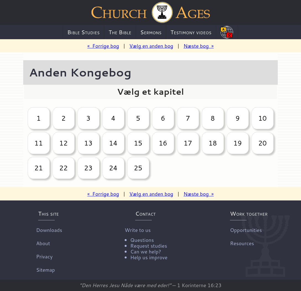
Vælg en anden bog (151, 45)
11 (38, 143)
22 (63, 168)
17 (188, 143)
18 (212, 143)
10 (262, 118)
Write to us (146, 243)
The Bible (120, 32)
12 (63, 143)
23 (88, 168)
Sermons (150, 32)
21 (38, 168)
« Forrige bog (103, 45)
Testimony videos (191, 32)
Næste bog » (199, 45)
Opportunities (246, 230)
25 (138, 168)
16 (163, 143)
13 (88, 143)
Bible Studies (83, 32)
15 (138, 143)
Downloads (49, 230)
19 (237, 143)
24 (113, 168)
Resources (242, 243)
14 (113, 143)
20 (262, 143)
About (43, 243)
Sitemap (45, 269)
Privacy (44, 256)
